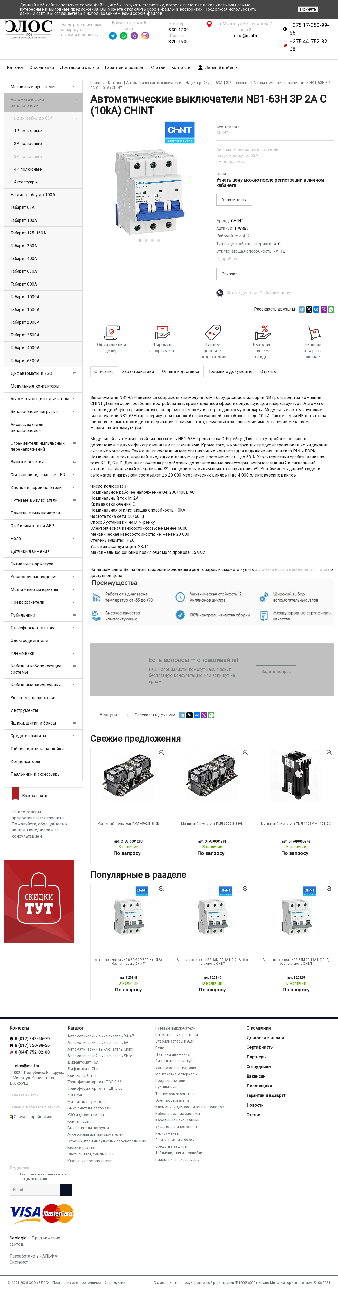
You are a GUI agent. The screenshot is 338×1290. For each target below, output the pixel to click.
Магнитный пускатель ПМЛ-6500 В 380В (212, 823)
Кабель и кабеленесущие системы (36, 669)
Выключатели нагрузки (34, 411)
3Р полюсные (230, 161)
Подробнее (227, 258)
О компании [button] (41, 67)
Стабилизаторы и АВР (33, 525)
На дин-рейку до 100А (33, 194)
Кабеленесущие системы (177, 1114)
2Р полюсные (28, 143)
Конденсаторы (25, 761)
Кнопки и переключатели (36, 487)
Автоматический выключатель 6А (98, 1042)
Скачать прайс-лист (31, 1116)
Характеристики (138, 371)
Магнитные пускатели (33, 86)
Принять (308, 9)
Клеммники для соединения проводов (189, 1107)
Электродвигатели (29, 640)
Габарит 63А (23, 207)
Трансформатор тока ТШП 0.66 (95, 1088)
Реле (16, 538)
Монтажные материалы (34, 589)
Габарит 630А (24, 271)
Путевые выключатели (34, 500)
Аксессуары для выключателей (27, 427)
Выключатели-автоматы (89, 1108)
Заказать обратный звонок (36, 1106)
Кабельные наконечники (36, 684)
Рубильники (23, 615)
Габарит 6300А (25, 360)
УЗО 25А (75, 1095)
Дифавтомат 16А (83, 1062)
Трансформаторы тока (33, 627)
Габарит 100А (24, 220)
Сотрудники (259, 1066)
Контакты (181, 67)
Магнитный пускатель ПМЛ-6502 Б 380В (128, 823)
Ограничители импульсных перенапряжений (38, 446)
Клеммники (23, 653)
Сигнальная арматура (32, 564)
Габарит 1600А (25, 309)
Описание (104, 371)
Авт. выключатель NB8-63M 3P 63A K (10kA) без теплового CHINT (128, 961)
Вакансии (256, 1076)
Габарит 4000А (25, 347)
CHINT (222, 132)
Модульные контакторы (35, 386)
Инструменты (24, 710)
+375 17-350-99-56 (309, 29)
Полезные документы (229, 371)
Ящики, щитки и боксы (33, 723)
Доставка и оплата (79, 67)
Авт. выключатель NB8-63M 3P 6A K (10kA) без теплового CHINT (212, 961)
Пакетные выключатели (35, 513)
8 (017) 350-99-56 (32, 1045)
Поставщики (259, 1086)
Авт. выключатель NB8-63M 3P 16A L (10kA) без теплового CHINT (295, 961)
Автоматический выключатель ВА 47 (100, 1036)
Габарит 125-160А (28, 233)
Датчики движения (30, 551)
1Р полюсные (28, 130)
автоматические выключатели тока (291, 569)
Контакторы (78, 1121)
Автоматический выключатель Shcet (100, 1056)
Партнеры (257, 1056)
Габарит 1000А (25, 296)
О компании (259, 1028)
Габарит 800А (24, 284)
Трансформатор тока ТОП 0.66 (94, 1082)
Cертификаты (260, 1047)
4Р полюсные (28, 169)
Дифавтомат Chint (84, 1069)
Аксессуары (26, 182)
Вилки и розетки (27, 461)
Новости (255, 1105)
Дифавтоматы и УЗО (31, 373)
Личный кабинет (218, 68)
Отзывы (268, 371)
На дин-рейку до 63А (237, 155)
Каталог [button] (15, 67)
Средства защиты (28, 735)
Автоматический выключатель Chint (100, 1049)
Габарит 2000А (25, 322)
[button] (140, 240)
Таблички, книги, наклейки (37, 748)
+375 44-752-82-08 (309, 45)
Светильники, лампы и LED (38, 474)
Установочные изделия (34, 576)
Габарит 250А (24, 245)
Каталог (75, 1028)
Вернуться (105, 715)
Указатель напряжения (33, 697)
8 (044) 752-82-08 (32, 1052)
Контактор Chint (81, 1075)
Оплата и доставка (180, 371)
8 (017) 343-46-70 (32, 1038)
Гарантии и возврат (125, 67)
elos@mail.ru (246, 35)
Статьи (158, 67)
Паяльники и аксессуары (36, 774)
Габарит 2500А (25, 335)
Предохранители (27, 602)
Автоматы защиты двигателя (40, 398)
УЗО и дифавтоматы (85, 1115)
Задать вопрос (276, 671)
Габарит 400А (24, 258)
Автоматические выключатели (247, 149)
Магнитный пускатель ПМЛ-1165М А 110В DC (296, 823)
